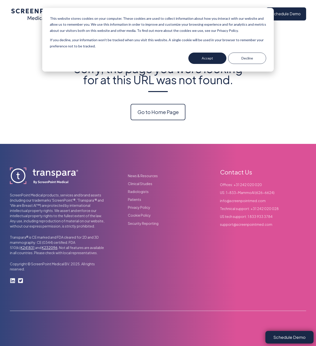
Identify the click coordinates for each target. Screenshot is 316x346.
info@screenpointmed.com (243, 200)
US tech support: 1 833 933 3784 (246, 216)
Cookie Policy (139, 215)
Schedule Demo (286, 13)
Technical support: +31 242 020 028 (249, 208)
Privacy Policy (139, 207)
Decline (247, 58)
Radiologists (138, 191)
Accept (207, 58)
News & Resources (143, 175)
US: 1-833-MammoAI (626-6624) (247, 192)
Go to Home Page (158, 112)
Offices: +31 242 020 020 (241, 184)
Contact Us (236, 172)
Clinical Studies (140, 183)
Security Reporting (143, 223)
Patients (134, 199)
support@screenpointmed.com (246, 224)
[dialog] (158, 40)
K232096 (50, 247)
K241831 (27, 247)
